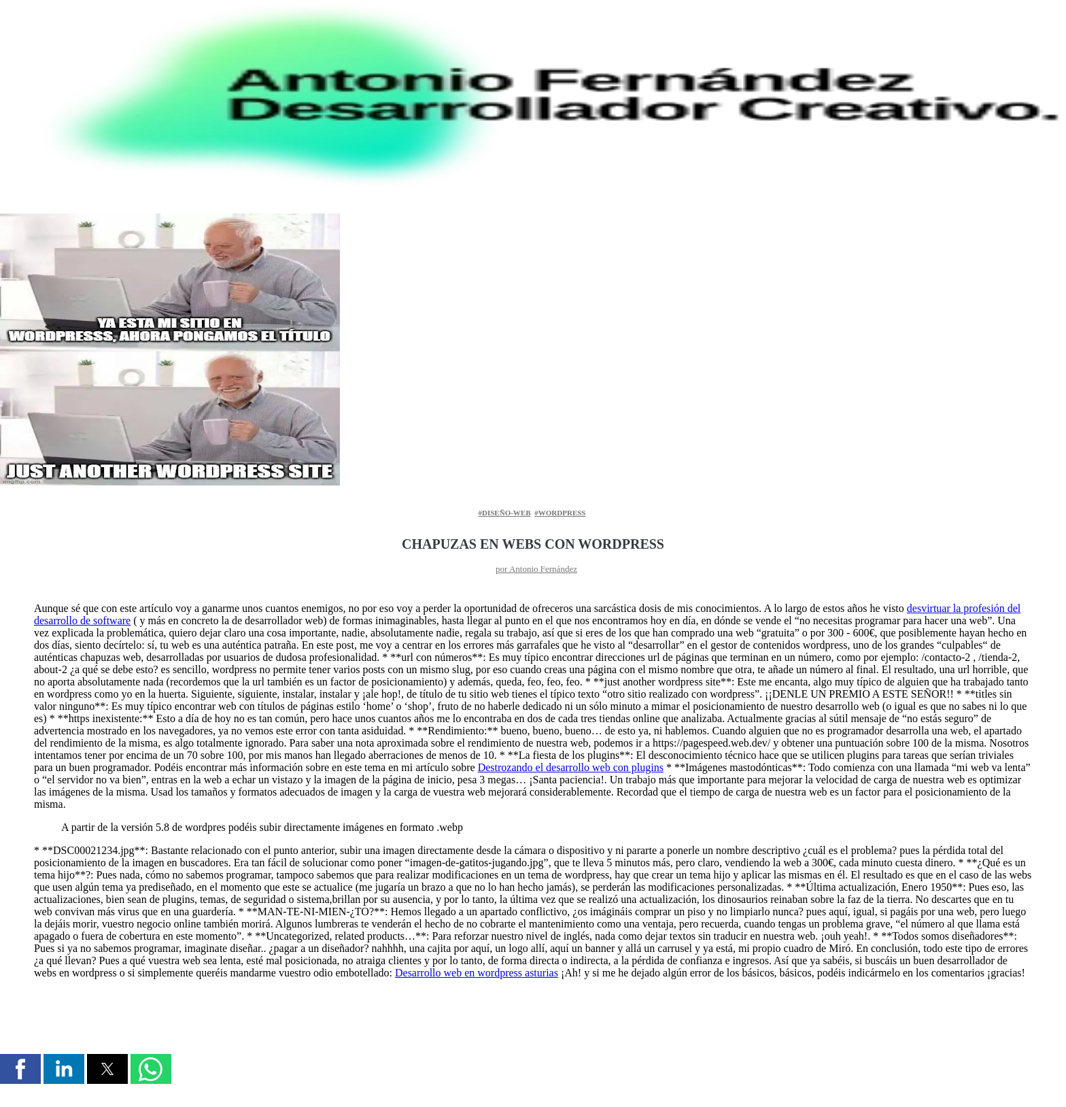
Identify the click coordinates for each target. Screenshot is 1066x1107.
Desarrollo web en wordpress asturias (476, 972)
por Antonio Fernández (536, 569)
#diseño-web (505, 513)
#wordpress (559, 513)
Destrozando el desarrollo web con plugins (571, 767)
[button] (20, 1069)
